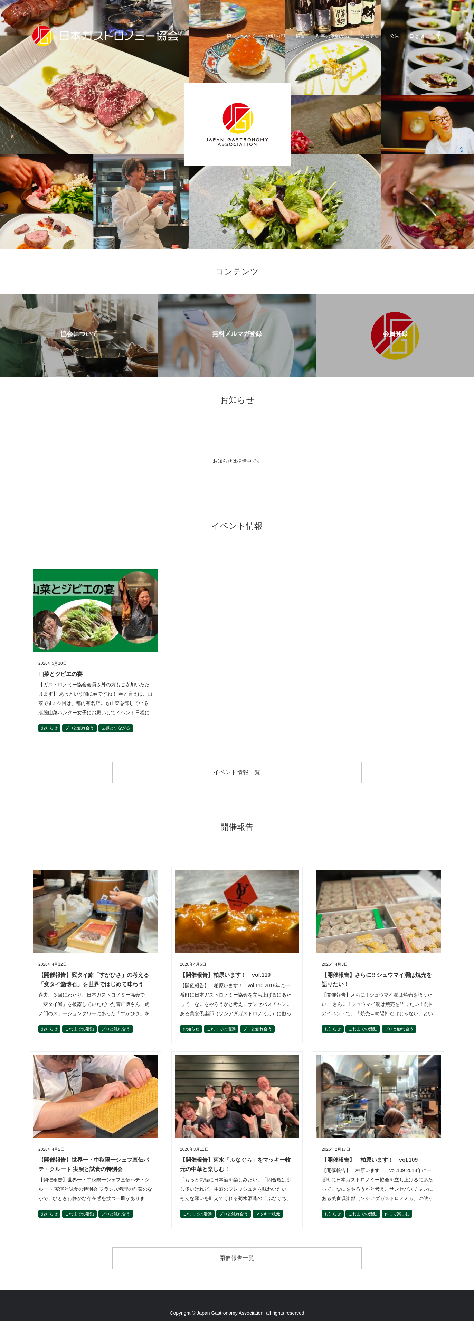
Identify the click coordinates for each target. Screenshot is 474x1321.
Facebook (438, 35)
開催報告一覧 (237, 1258)
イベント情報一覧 (237, 772)
